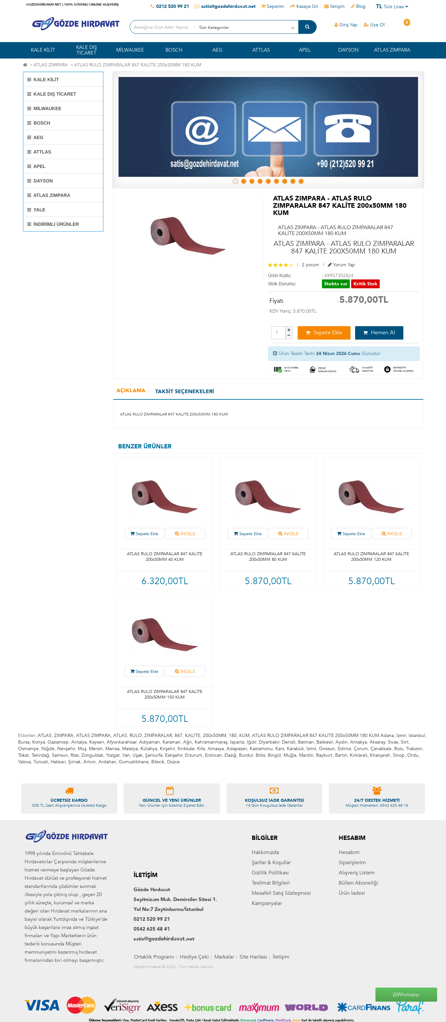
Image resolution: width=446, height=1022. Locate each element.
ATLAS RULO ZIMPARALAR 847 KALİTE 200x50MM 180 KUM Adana (323, 735)
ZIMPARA (64, 735)
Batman (306, 742)
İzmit (311, 749)
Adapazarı (236, 749)
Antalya (79, 742)
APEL (305, 50)
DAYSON (348, 50)
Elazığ (230, 755)
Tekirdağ (40, 755)
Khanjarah (380, 755)
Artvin (89, 762)
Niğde (47, 749)
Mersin (96, 749)
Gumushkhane (134, 762)
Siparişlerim (352, 903)
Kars (279, 749)
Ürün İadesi (352, 933)
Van (126, 755)
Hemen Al (379, 332)
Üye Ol (374, 25)
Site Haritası (253, 997)
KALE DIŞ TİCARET (86, 50)
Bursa (24, 742)
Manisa (112, 749)
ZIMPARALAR (158, 735)
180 (233, 735)
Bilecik (157, 762)
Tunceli (40, 762)
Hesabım (349, 892)
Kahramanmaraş (211, 742)
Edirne (344, 749)
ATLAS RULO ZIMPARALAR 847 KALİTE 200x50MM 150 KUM (164, 694)
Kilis (201, 749)
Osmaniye (28, 749)
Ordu (412, 755)
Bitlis (260, 755)
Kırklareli (358, 755)
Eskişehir (173, 755)
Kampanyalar (267, 943)
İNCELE (185, 534)
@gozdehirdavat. (165, 979)
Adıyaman (149, 742)
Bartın (341, 755)
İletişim (281, 997)
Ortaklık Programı (154, 997)
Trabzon (414, 749)
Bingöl (274, 755)
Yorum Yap (341, 265)
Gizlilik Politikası (270, 913)
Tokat (23, 755)
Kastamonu (261, 749)
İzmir (401, 735)
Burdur (246, 755)
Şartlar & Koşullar (271, 903)
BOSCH (173, 50)
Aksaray (377, 742)
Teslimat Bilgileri (271, 923)
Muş (82, 749)
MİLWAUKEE (130, 50)
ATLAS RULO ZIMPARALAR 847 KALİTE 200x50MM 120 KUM (371, 556)
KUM (244, 735)
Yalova (24, 762)
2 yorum (310, 265)
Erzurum (193, 755)
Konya (38, 742)
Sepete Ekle (324, 332)
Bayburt (324, 755)
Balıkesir (324, 742)
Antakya (358, 742)
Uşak (137, 755)
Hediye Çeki (194, 997)
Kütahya (148, 749)
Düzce (173, 762)
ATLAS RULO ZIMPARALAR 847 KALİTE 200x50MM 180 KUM (137, 65)
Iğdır (251, 742)
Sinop (399, 755)
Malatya (130, 749)
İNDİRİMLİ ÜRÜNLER (53, 224)
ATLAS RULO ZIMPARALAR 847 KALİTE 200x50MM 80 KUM (268, 556)
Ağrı (187, 742)
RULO (136, 735)
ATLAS (45, 735)
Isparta (237, 742)
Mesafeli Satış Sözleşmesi (281, 933)
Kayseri (96, 742)
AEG (217, 50)
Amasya (216, 749)
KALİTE (192, 735)
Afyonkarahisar (122, 742)
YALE (36, 209)
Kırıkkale (186, 749)
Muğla (290, 755)
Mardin (306, 755)
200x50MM (214, 735)
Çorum (361, 749)
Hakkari (58, 762)
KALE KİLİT (43, 50)
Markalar (224, 997)
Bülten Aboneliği (358, 923)
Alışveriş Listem (357, 913)
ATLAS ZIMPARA (392, 50)
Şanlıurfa (153, 755)
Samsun (60, 755)
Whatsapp (406, 994)
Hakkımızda (265, 892)
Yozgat (113, 755)
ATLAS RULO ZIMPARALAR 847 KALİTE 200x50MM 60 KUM (164, 556)
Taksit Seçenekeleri (184, 391)
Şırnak (74, 762)
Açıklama (131, 390)
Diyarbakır (269, 742)
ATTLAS (261, 50)
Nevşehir (66, 749)
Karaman (171, 742)
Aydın (341, 742)
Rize (75, 755)
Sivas (393, 742)
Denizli (288, 742)
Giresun (327, 749)
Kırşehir (167, 749)
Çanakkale (381, 749)
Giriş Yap (345, 25)
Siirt (405, 742)
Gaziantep (58, 742)
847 (178, 735)
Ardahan (107, 762)
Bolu (398, 749)
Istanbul (417, 735)
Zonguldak (92, 755)
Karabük (295, 749)
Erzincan (213, 755)
